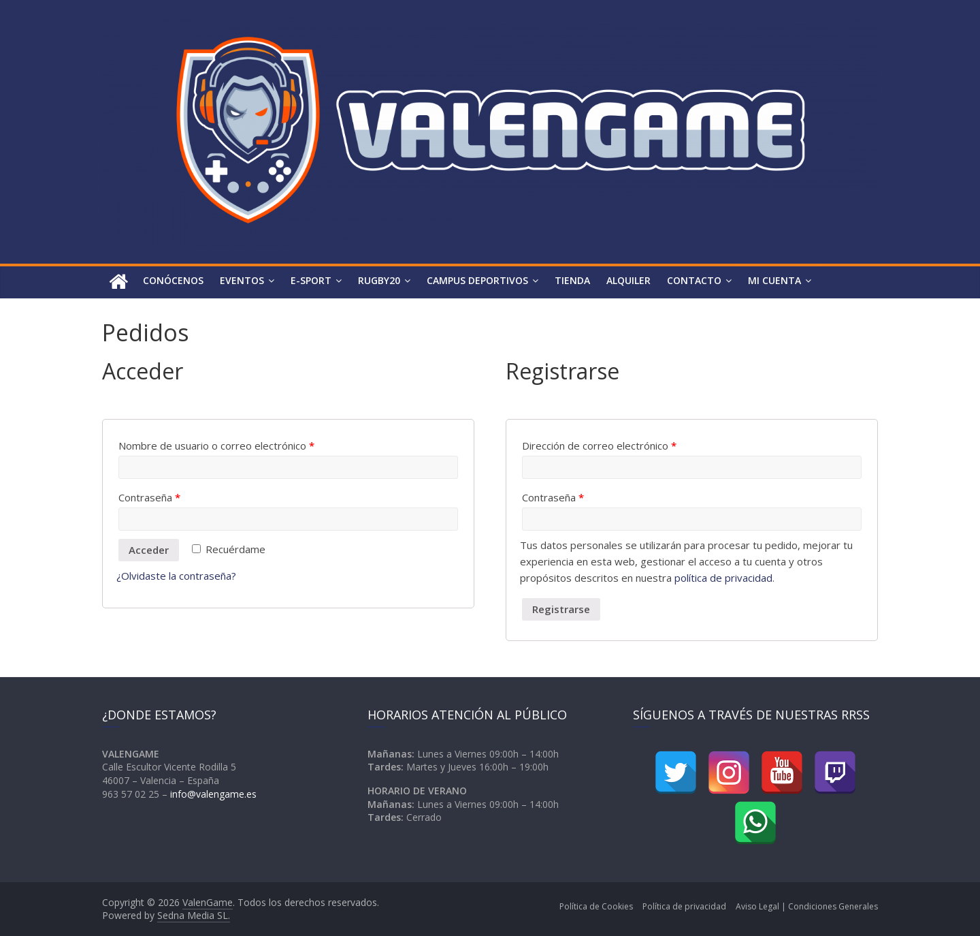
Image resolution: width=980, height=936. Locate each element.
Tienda (572, 280)
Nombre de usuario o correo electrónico (216, 445)
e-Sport (311, 280)
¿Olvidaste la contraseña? (176, 575)
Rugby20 (379, 280)
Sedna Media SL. (193, 915)
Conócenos (173, 280)
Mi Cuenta (774, 280)
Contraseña (149, 497)
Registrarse (561, 609)
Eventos (242, 280)
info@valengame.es (213, 793)
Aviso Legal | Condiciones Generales (807, 906)
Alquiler (628, 280)
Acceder (149, 550)
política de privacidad (723, 577)
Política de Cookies (596, 906)
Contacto (694, 280)
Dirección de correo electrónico (599, 445)
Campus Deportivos (477, 280)
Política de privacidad (684, 906)
